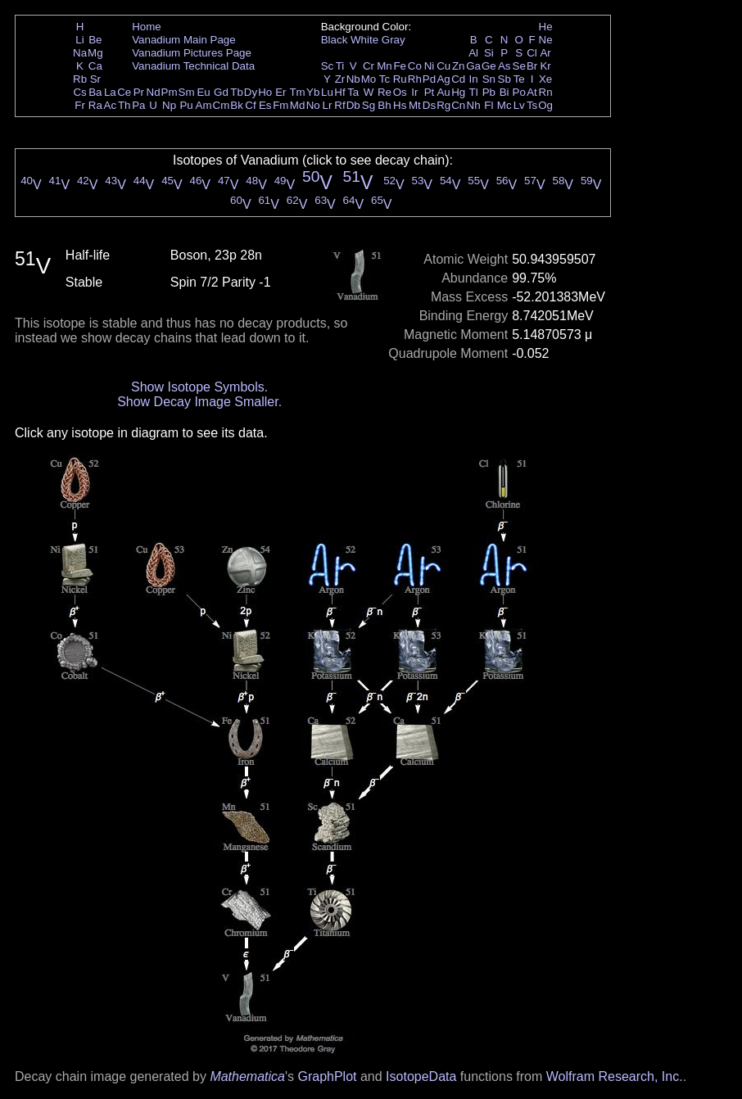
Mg (95, 53)
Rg (443, 105)
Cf (250, 105)
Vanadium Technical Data (193, 66)
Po (519, 92)
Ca (95, 66)
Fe (399, 66)
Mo (369, 79)
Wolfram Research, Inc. (614, 1076)
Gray (393, 40)
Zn (458, 66)
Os (400, 92)
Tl (473, 92)
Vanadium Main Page (183, 40)
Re (384, 92)
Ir (414, 92)
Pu (185, 105)
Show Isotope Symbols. (199, 387)
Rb (80, 79)
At (532, 92)
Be (95, 40)
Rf (339, 105)
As (504, 66)
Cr (368, 66)
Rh (415, 79)
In (473, 79)
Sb (504, 79)
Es (265, 105)
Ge (489, 66)
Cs (79, 92)
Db (353, 105)
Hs (399, 105)
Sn (488, 79)
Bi (504, 92)
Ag (443, 79)
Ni (429, 66)
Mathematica (247, 1076)
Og (545, 105)
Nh (474, 105)
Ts (532, 105)
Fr (80, 105)
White (364, 40)
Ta (353, 92)
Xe (545, 79)
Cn (458, 105)
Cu (443, 66)
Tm (297, 92)
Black (334, 40)
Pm (169, 92)
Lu (327, 92)
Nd (154, 92)
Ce (124, 92)
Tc (384, 79)
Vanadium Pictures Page (191, 53)
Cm (221, 105)
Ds (429, 105)
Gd (221, 92)
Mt (415, 105)
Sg (368, 105)
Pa (138, 105)
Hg (458, 92)
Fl (488, 105)
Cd (458, 79)
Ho (265, 92)
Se (519, 66)
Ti (340, 66)
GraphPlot (326, 1076)
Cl (532, 53)
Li (79, 40)
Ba (95, 92)
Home (146, 26)
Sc (327, 66)
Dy (250, 92)
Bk (236, 105)
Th (124, 105)
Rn (546, 92)
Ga (473, 66)
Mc (504, 105)
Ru (400, 79)
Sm (187, 92)
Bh (384, 105)
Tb (236, 92)
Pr (138, 92)
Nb (353, 79)
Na (80, 53)
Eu (203, 92)
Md (297, 105)
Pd (429, 79)
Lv (519, 105)
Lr (328, 105)
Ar (545, 53)
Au (443, 92)
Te (519, 79)
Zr (340, 79)
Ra (95, 105)
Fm (280, 105)
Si (489, 53)
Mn (384, 66)
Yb (312, 92)
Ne (546, 40)
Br (532, 66)
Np (169, 105)
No (313, 105)
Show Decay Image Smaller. (199, 402)
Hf (339, 92)
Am (204, 105)
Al (473, 53)
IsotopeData (421, 1076)
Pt (429, 92)
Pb (488, 92)
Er (280, 92)
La (110, 92)
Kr (545, 66)
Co (415, 66)
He (546, 26)
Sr (95, 79)
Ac (110, 105)
